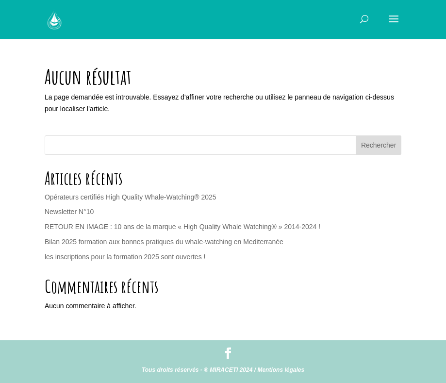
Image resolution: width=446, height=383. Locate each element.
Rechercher (378, 145)
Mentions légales (280, 369)
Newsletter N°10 (69, 212)
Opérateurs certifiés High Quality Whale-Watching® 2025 (130, 197)
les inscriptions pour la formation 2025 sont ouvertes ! (125, 257)
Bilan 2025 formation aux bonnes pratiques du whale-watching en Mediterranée (164, 242)
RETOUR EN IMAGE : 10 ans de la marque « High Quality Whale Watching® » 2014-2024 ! (182, 227)
